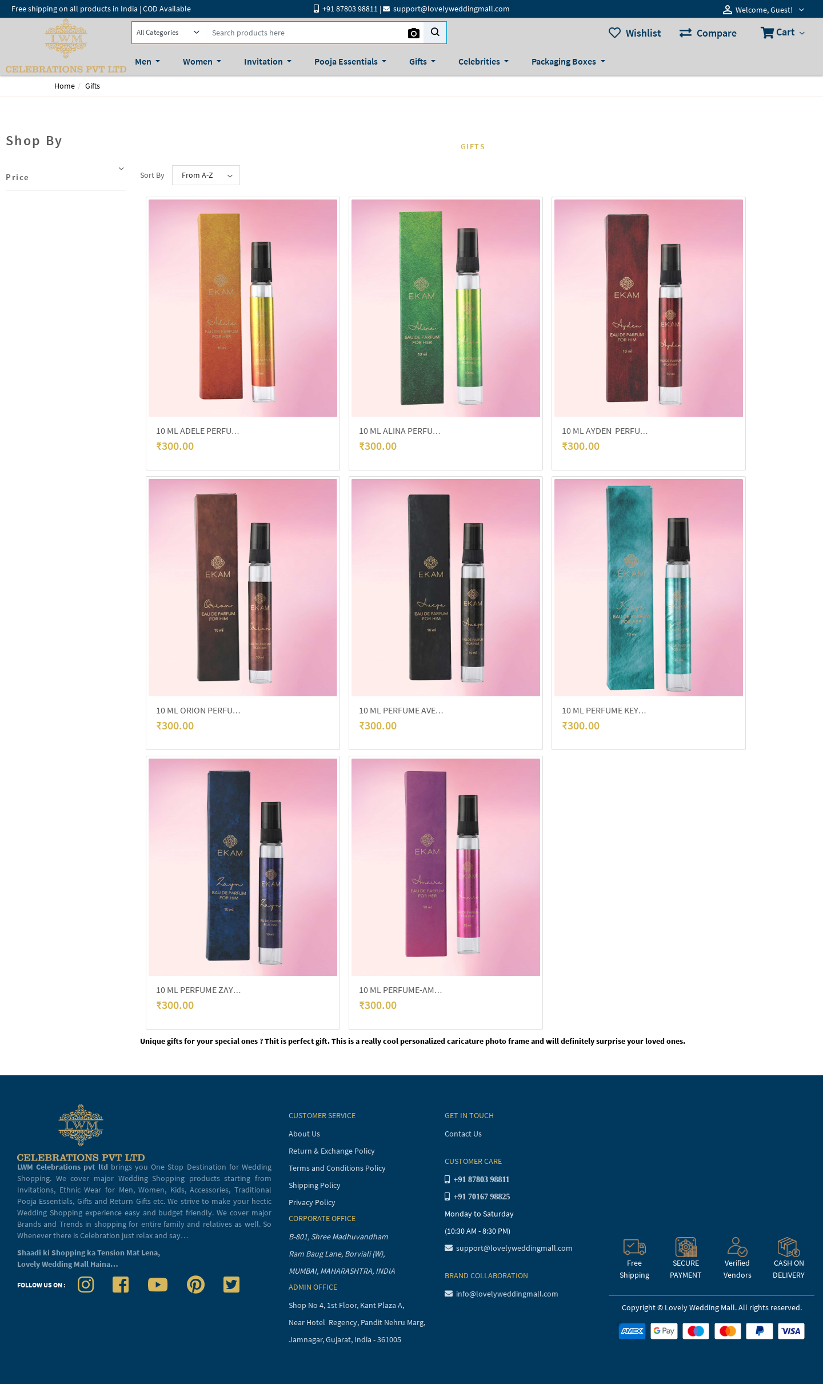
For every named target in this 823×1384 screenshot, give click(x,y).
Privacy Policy (312, 1202)
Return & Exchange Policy (332, 1151)
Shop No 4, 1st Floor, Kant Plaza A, (347, 1305)
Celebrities (480, 61)
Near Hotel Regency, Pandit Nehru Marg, (358, 1322)
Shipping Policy (315, 1185)
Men (144, 61)
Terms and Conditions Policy (337, 1168)
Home (64, 86)
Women (198, 61)
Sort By (152, 175)
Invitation (264, 61)
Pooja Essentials (346, 61)
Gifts (419, 61)
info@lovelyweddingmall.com (501, 1294)
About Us (304, 1133)
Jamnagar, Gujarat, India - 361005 (345, 1339)
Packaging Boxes (565, 61)
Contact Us (463, 1133)
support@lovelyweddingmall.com (509, 1248)
